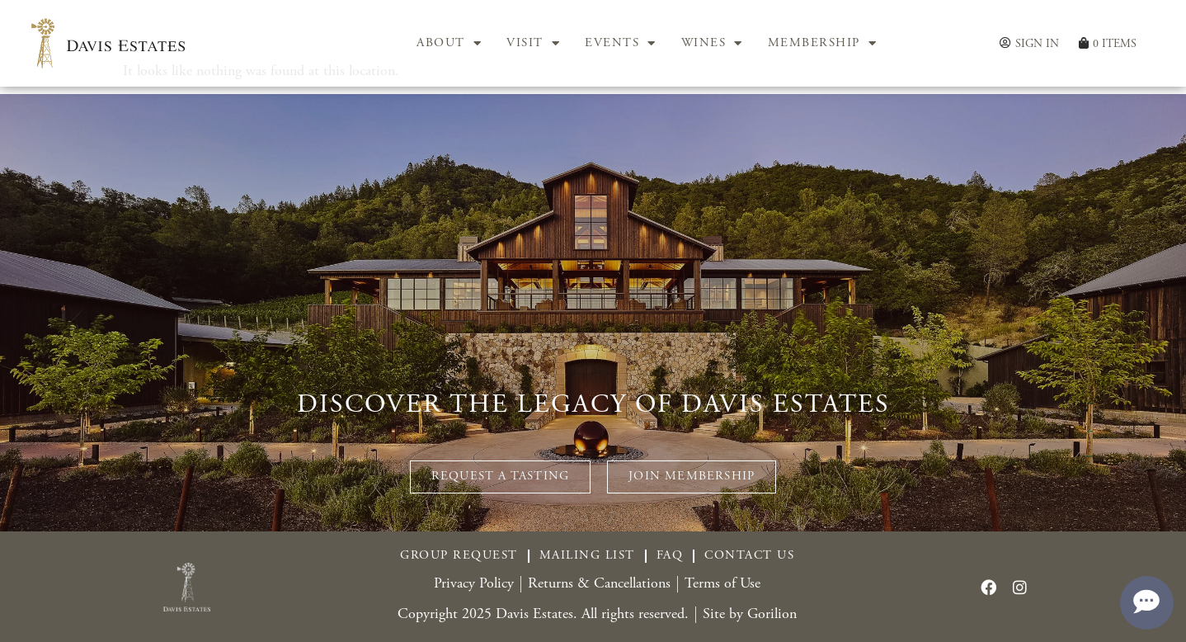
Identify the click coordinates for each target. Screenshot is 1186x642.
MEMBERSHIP (823, 44)
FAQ (670, 556)
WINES (712, 44)
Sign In (1037, 44)
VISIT (533, 44)
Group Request (459, 556)
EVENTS (621, 44)
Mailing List (587, 556)
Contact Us (749, 556)
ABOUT (449, 44)
